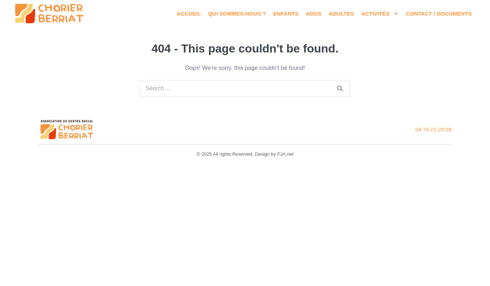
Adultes (341, 13)
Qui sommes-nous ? (237, 13)
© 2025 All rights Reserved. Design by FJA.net (245, 154)
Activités (380, 13)
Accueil (189, 13)
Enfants (286, 13)
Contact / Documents (439, 13)
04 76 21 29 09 (433, 129)
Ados (313, 13)
